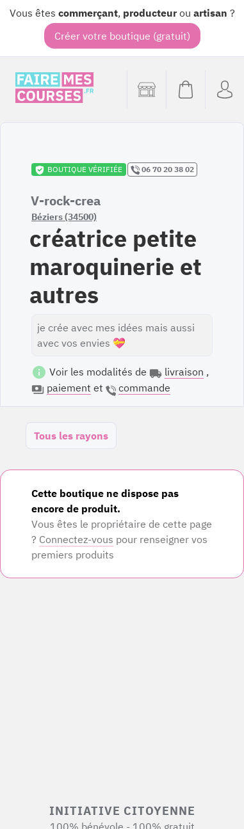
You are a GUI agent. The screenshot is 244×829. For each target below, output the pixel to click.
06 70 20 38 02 (162, 169)
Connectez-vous (76, 539)
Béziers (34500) (64, 217)
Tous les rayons (71, 435)
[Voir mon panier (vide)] (185, 89)
